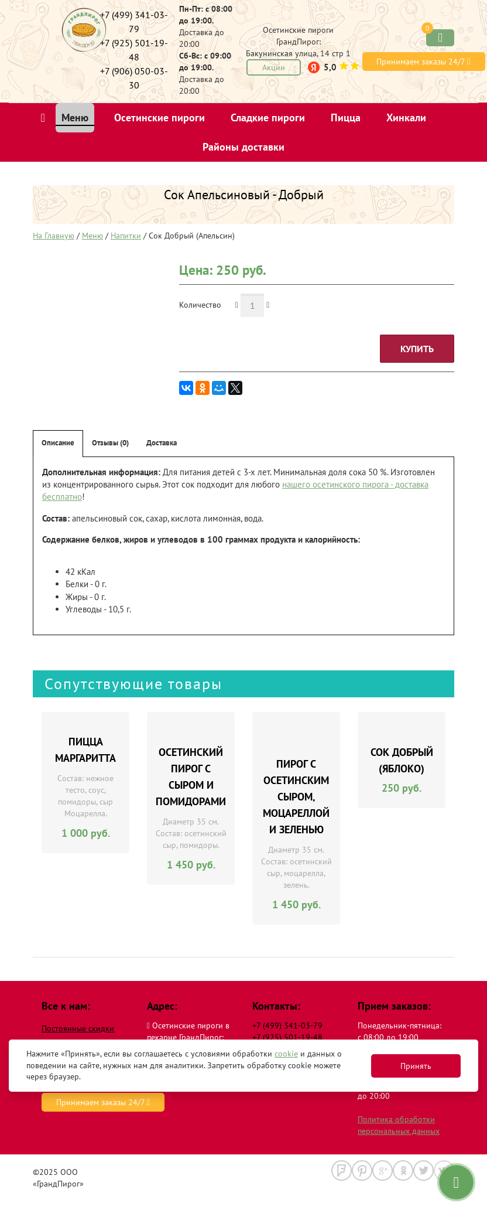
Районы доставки (243, 147)
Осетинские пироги (159, 117)
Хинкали (406, 117)
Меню (74, 117)
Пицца (346, 117)
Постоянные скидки (78, 1028)
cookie (286, 1053)
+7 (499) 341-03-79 (287, 1025)
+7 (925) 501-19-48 (287, 1037)
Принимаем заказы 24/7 (423, 61)
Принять (415, 1066)
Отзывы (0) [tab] (110, 443)
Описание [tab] (58, 443)
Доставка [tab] (161, 443)
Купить (417, 349)
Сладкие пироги (268, 117)
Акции (273, 67)
